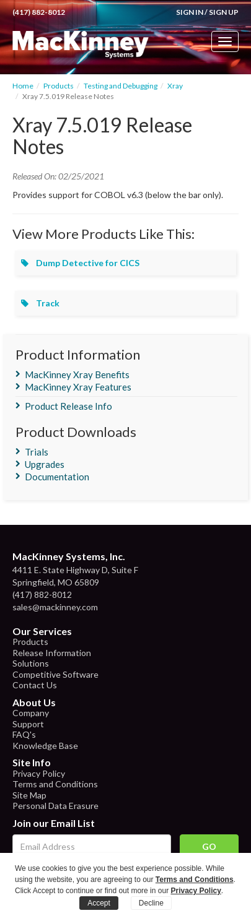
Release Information (51, 652)
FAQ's (24, 734)
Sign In (189, 12)
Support (28, 724)
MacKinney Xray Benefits (77, 374)
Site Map (29, 795)
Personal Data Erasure (55, 805)
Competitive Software (55, 674)
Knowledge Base (45, 745)
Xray (175, 85)
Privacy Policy (38, 773)
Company (30, 712)
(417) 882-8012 (38, 12)
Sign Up (224, 12)
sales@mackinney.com (55, 607)
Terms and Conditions (55, 784)
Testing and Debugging (120, 85)
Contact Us (34, 685)
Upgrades (44, 464)
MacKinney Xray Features (78, 386)
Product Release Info (68, 406)
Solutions (30, 663)
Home (22, 85)
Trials (36, 451)
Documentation (57, 476)
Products (58, 85)
